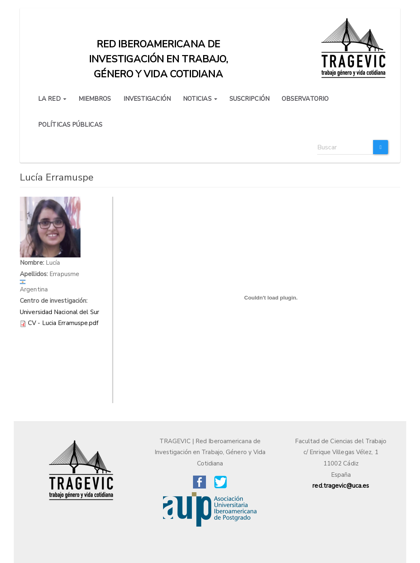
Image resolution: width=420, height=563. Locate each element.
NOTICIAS (200, 99)
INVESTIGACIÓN (147, 99)
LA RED (52, 99)
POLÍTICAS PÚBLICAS (70, 125)
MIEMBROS (94, 99)
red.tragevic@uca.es (340, 486)
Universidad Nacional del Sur (59, 312)
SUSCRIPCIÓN (249, 99)
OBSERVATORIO (305, 99)
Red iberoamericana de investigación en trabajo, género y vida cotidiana (158, 46)
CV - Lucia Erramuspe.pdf (63, 323)
